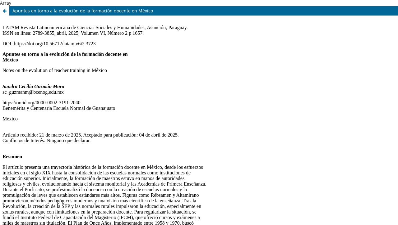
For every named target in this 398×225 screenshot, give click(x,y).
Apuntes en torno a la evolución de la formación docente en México (82, 11)
